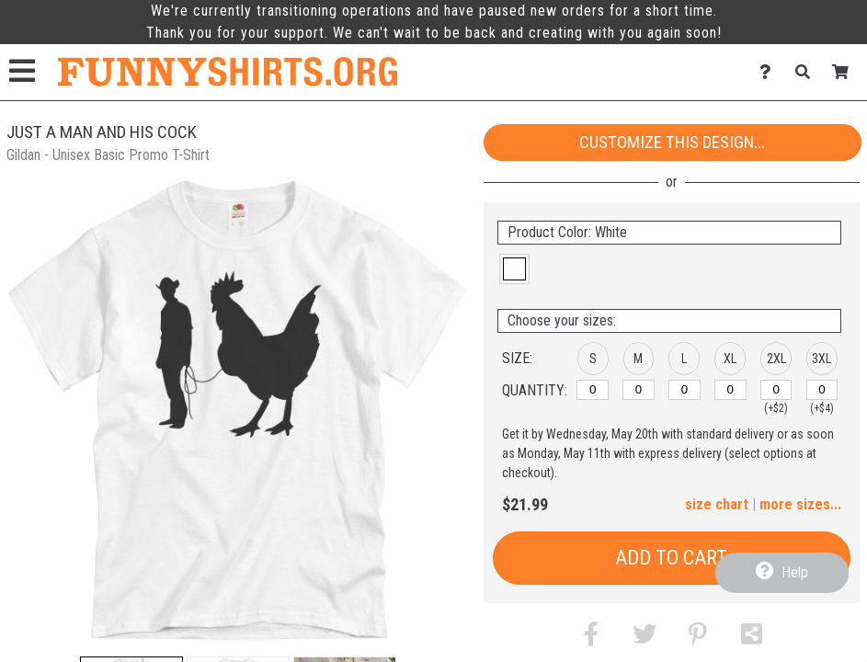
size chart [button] (716, 504)
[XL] (730, 390)
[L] (684, 390)
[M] (638, 390)
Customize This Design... (672, 142)
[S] (592, 390)
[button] (514, 269)
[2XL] (776, 390)
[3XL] (822, 390)
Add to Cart (671, 557)
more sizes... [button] (800, 504)
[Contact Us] (770, 72)
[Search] (808, 72)
